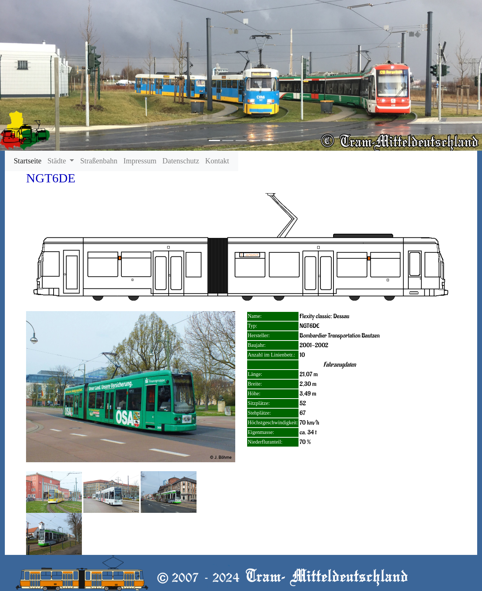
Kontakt (217, 161)
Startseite (29, 161)
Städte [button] (57, 161)
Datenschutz (180, 161)
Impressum (139, 161)
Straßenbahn (98, 161)
